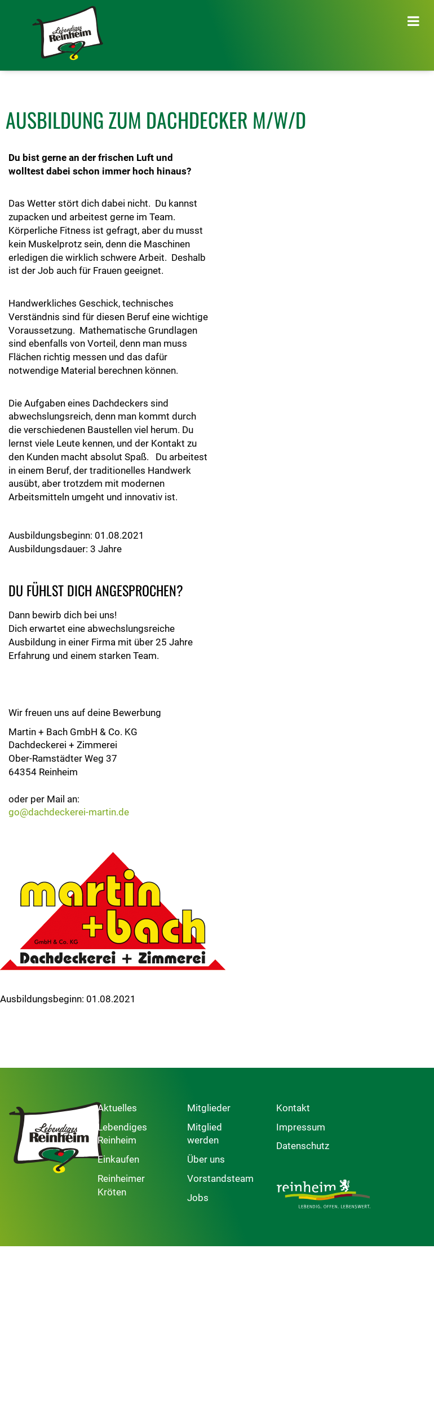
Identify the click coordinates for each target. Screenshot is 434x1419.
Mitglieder (230, 1108)
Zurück (20, 1025)
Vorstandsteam (242, 1179)
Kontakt (326, 1108)
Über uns (227, 1159)
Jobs (219, 1198)
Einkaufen (129, 1159)
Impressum (333, 1127)
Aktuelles (128, 1108)
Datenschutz (335, 1146)
